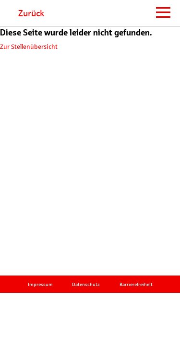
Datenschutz (86, 284)
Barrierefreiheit (136, 284)
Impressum (40, 284)
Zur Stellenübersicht (29, 47)
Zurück (31, 13)
